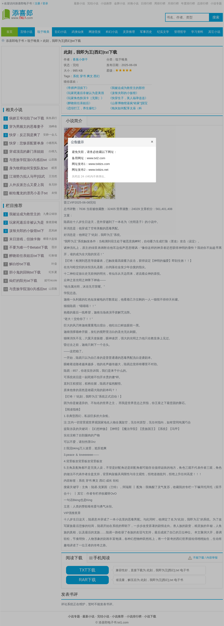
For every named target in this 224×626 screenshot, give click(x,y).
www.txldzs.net (98, 169)
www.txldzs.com (99, 164)
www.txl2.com (96, 158)
